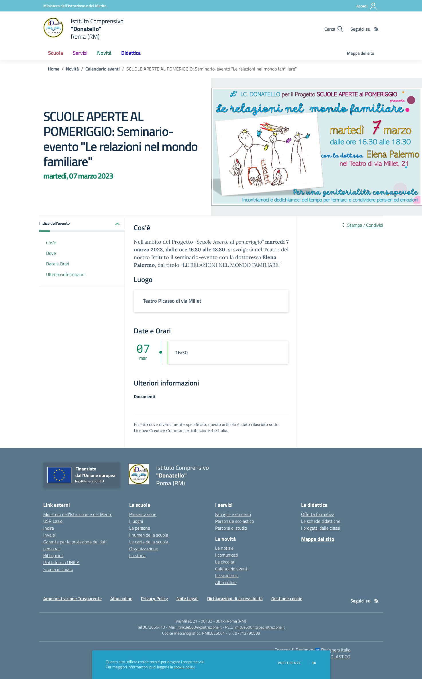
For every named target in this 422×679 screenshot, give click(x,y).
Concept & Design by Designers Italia (312, 649)
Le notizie (224, 548)
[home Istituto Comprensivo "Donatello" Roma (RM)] (83, 28)
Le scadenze (227, 575)
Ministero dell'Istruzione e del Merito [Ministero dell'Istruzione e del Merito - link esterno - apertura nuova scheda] (77, 514)
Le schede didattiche (320, 521)
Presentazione (142, 514)
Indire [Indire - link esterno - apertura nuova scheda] (48, 528)
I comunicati (226, 554)
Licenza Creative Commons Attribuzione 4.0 (175, 430)
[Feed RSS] (376, 29)
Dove (51, 253)
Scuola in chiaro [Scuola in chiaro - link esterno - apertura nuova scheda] (58, 569)
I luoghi (136, 521)
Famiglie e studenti (233, 514)
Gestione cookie (286, 598)
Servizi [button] (80, 53)
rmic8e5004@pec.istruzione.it (259, 627)
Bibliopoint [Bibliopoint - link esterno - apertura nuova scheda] (53, 555)
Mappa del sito (360, 53)
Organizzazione (143, 548)
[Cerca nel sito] (334, 29)
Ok (314, 663)
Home (53, 68)
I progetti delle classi (320, 528)
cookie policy (184, 667)
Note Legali (187, 598)
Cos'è (51, 242)
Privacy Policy (154, 598)
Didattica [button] (131, 53)
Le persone (139, 528)
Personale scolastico (234, 521)
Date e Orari (57, 263)
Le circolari (225, 561)
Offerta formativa (317, 514)
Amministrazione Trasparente (72, 598)
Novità (72, 68)
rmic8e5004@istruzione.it (199, 627)
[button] (82, 224)
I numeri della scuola (148, 534)
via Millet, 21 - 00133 (194, 621)
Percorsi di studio (231, 528)
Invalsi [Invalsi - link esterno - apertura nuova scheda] (49, 534)
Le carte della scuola (148, 541)
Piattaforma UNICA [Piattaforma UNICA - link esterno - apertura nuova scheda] (61, 562)
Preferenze (289, 663)
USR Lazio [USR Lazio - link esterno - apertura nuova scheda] (52, 521)
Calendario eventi (102, 68)
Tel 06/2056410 (151, 627)
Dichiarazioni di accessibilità (235, 598)
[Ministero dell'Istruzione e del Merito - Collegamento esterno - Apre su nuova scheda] (74, 6)
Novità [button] (104, 53)
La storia (137, 555)
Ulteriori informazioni (65, 274)
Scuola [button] (55, 53)
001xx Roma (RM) (231, 621)
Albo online (226, 582)
